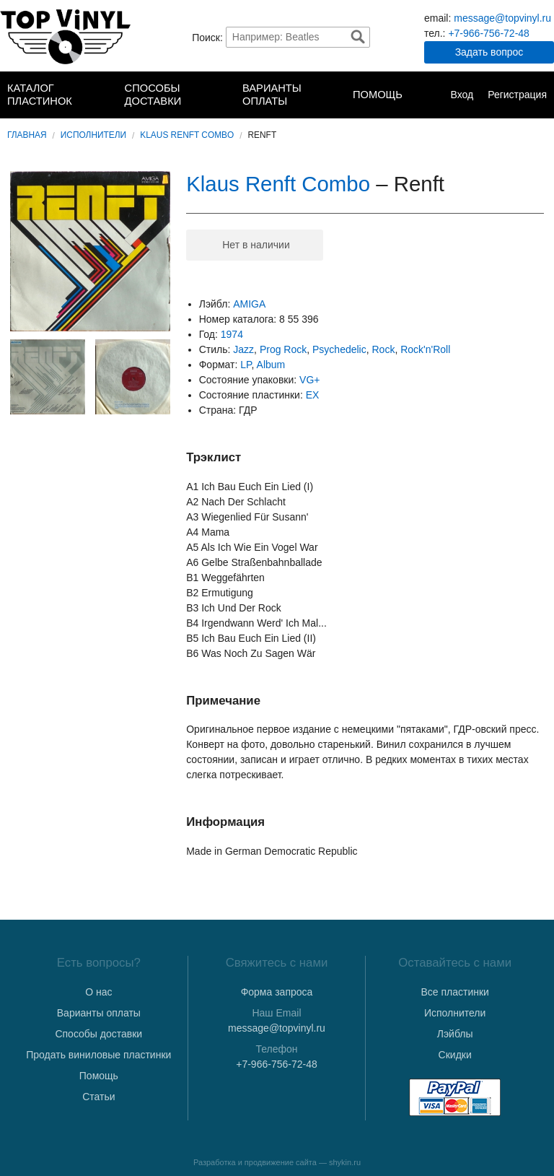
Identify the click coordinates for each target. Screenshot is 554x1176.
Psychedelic (339, 349)
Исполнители (93, 135)
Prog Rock (283, 349)
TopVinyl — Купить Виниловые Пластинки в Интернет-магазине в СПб (65, 36)
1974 (232, 334)
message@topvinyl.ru (502, 18)
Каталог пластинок (39, 94)
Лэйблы (455, 1034)
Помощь (378, 94)
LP (245, 364)
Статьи (98, 1096)
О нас (98, 992)
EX (313, 395)
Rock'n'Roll (425, 349)
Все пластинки (454, 992)
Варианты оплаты (272, 94)
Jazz (243, 349)
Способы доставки (153, 94)
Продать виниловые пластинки (98, 1054)
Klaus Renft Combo (187, 135)
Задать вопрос (489, 52)
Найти (357, 36)
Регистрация (517, 94)
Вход (461, 94)
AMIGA (249, 304)
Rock (383, 349)
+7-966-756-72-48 (488, 33)
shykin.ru (345, 1162)
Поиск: (207, 37)
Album (271, 364)
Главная (27, 135)
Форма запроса (277, 992)
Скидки (455, 1054)
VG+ (309, 380)
